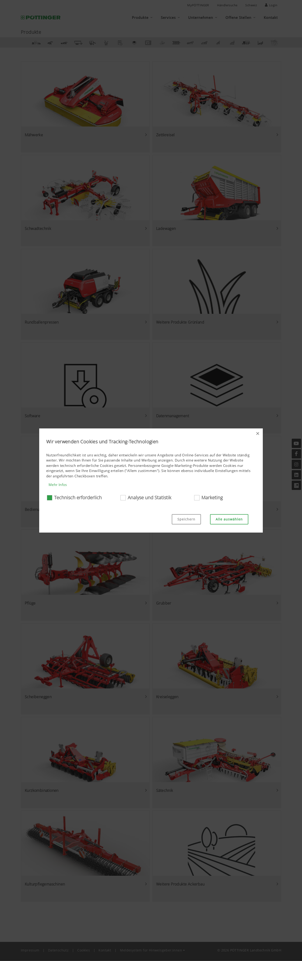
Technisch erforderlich (78, 497)
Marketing (212, 497)
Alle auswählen (229, 519)
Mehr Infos (58, 484)
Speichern (186, 519)
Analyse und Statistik (149, 497)
